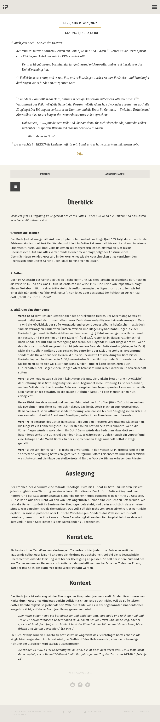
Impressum (144, 712)
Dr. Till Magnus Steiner (80, 673)
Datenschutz (129, 712)
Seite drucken (94, 712)
